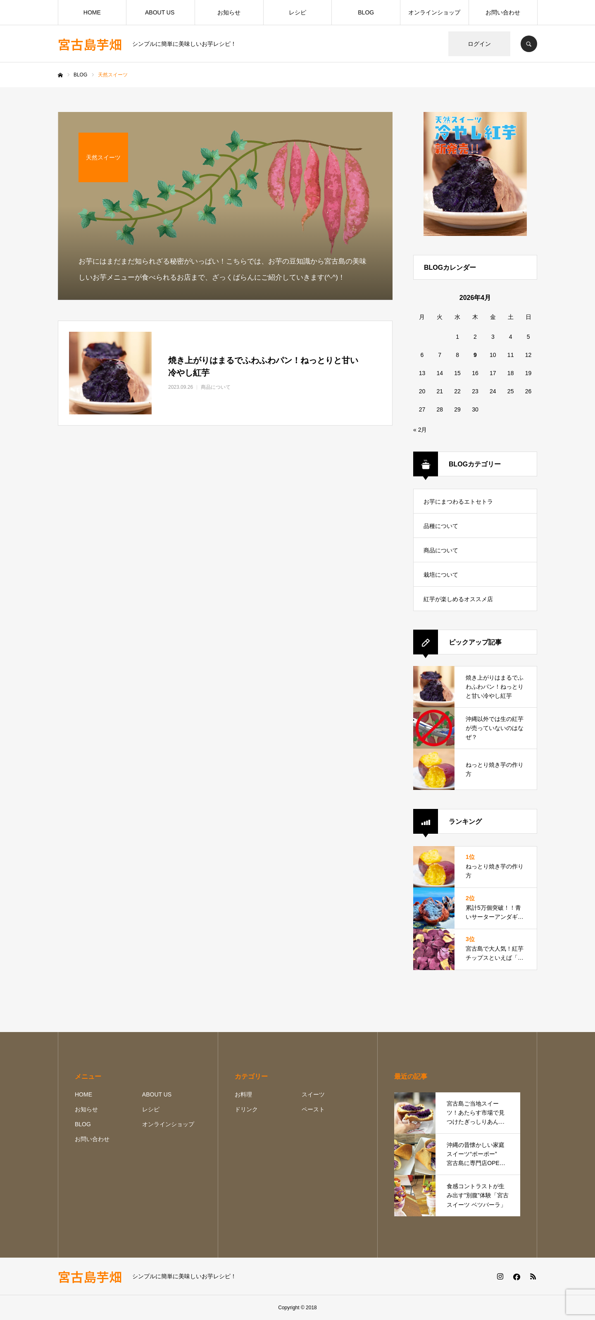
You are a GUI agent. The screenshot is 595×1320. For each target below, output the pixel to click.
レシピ (297, 12)
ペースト (313, 1109)
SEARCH (529, 44)
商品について (441, 550)
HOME (92, 12)
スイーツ (313, 1094)
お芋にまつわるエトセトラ (458, 501)
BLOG (366, 12)
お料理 (243, 1094)
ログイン (479, 43)
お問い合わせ (503, 12)
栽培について (441, 574)
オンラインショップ (434, 12)
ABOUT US (160, 12)
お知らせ (228, 12)
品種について (441, 526)
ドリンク (246, 1109)
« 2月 (420, 429)
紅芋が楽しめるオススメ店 (458, 599)
